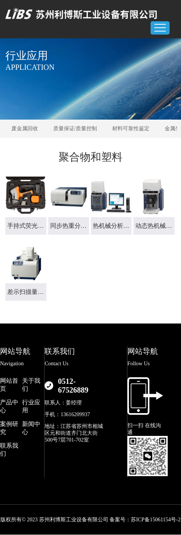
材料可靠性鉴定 (130, 128)
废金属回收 (24, 128)
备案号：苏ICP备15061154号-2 (145, 519)
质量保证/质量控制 (75, 128)
